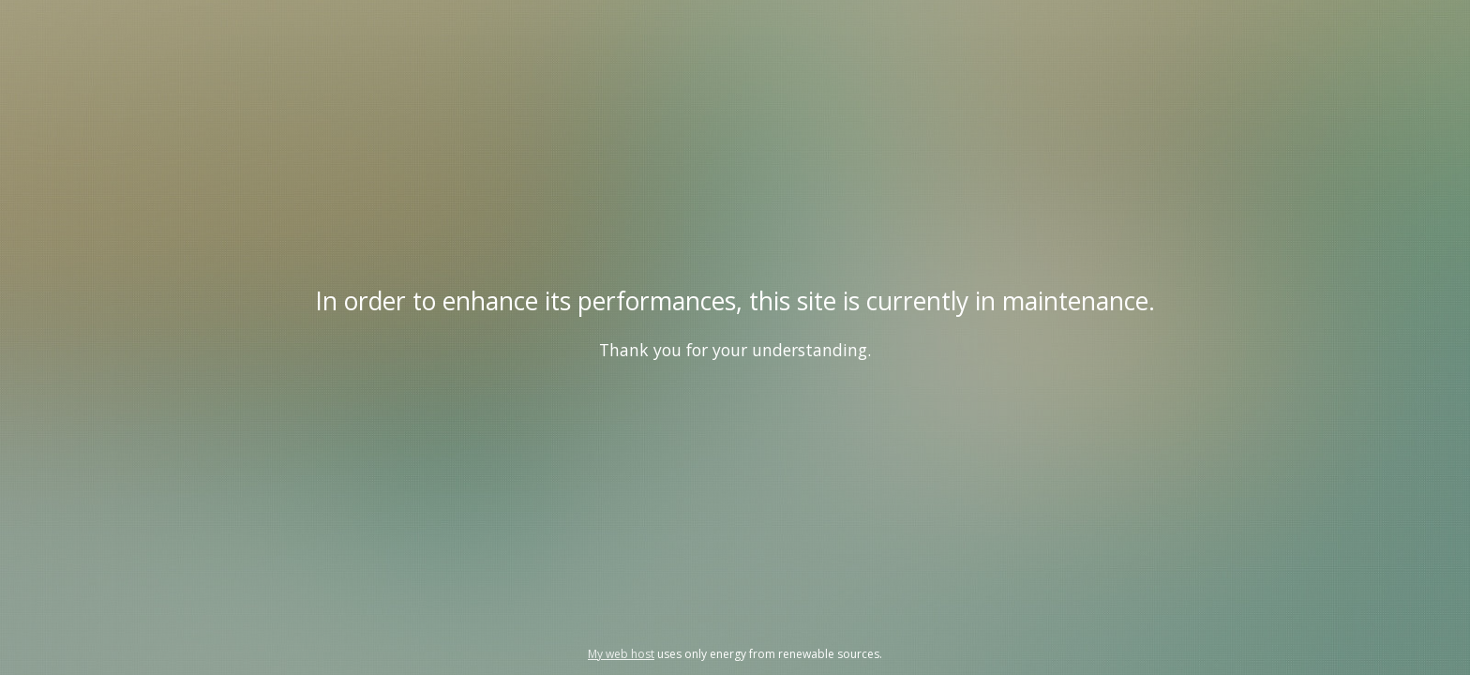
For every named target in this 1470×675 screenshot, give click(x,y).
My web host (621, 654)
